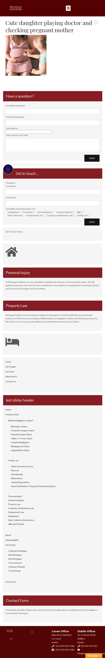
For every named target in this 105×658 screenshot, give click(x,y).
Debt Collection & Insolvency (21, 520)
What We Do (11, 376)
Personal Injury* (15, 496)
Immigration (13, 516)
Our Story (9, 371)
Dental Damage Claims (21, 434)
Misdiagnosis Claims (20, 446)
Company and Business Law (21, 508)
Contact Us (10, 381)
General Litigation (16, 500)
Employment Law (16, 512)
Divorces (15, 470)
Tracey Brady (14, 570)
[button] (68, 8)
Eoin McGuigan (15, 558)
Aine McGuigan (15, 555)
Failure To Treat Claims (21, 438)
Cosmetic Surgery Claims (22, 430)
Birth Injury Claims (19, 426)
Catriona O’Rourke (16, 566)
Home (8, 361)
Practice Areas (12, 414)
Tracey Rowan (15, 562)
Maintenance (17, 478)
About (8, 535)
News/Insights (12, 540)
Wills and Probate (16, 524)
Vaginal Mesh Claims (20, 450)
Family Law (13, 460)
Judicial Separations (20, 482)
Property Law (14, 504)
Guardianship (17, 474)
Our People (10, 366)
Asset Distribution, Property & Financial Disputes (33, 486)
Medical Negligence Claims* (20, 420)
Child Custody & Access (22, 466)
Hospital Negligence (20, 442)
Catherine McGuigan (17, 551)
